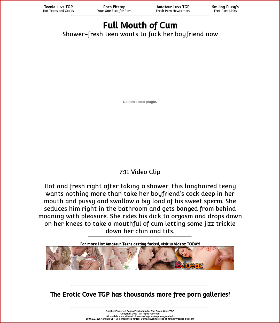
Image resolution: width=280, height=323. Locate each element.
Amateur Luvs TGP (173, 7)
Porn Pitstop (114, 7)
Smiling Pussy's (225, 7)
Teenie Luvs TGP (58, 7)
